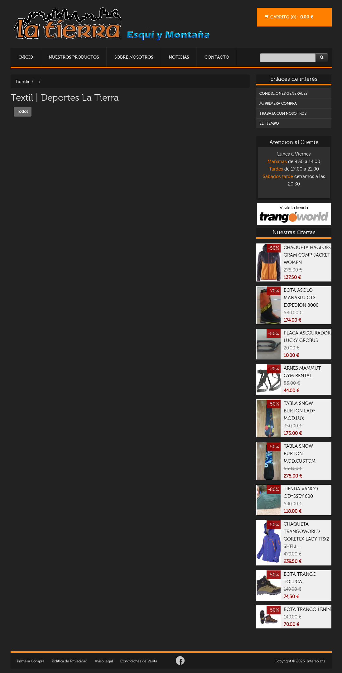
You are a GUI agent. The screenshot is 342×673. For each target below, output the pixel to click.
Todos (22, 111)
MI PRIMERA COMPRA (278, 103)
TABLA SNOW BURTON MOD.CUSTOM (300, 461)
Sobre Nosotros (133, 57)
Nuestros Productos (74, 57)
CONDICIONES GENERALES (283, 93)
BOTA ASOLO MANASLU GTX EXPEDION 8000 (301, 305)
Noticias (179, 57)
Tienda (22, 81)
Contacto (217, 57)
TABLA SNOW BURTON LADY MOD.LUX (300, 418)
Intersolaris (316, 661)
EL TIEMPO (269, 123)
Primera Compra (30, 661)
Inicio (26, 57)
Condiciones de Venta (138, 661)
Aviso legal (104, 661)
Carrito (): (289, 17)
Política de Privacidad (69, 661)
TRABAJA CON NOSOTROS (282, 113)
